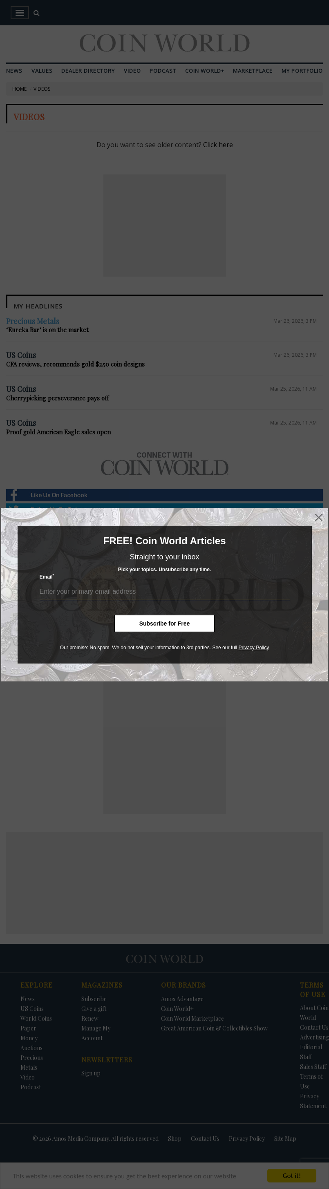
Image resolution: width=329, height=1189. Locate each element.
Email (47, 577)
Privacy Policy (253, 647)
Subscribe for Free (164, 623)
